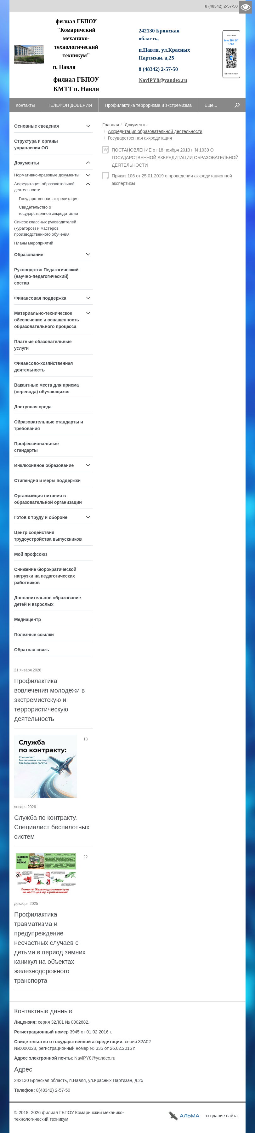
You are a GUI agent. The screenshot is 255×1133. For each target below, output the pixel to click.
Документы (136, 124)
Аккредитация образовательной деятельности (155, 131)
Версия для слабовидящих (245, 7)
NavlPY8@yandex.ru (163, 80)
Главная (110, 124)
